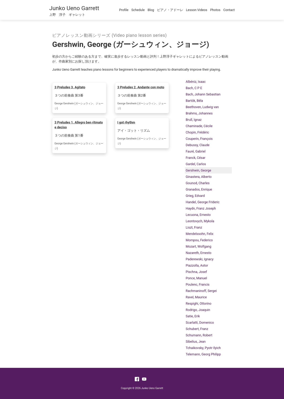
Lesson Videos (196, 10)
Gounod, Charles (198, 183)
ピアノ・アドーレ (170, 10)
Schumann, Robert (199, 335)
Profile (123, 10)
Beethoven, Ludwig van (202, 107)
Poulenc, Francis (197, 284)
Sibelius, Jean (196, 341)
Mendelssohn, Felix (199, 234)
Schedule (138, 10)
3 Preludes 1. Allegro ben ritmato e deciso (79, 124)
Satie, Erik (193, 316)
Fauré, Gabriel (195, 151)
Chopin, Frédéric (197, 132)
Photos (215, 10)
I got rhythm (126, 122)
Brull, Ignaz (194, 120)
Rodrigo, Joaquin (198, 310)
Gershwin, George (198, 170)
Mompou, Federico (199, 240)
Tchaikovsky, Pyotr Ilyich (203, 348)
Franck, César (195, 158)
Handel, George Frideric (203, 202)
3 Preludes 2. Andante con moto (140, 87)
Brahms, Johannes (199, 113)
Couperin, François (199, 139)
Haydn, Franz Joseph (201, 208)
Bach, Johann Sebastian (203, 94)
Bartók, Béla (194, 101)
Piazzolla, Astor (197, 265)
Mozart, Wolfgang (198, 246)
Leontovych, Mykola (200, 221)
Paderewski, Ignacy (199, 259)
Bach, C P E (194, 88)
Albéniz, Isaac (196, 81)
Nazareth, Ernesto (198, 253)
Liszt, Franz (194, 227)
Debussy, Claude (197, 145)
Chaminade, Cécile (199, 126)
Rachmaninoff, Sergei (201, 291)
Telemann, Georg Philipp (203, 354)
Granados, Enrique (199, 189)
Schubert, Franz (197, 329)
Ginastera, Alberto (199, 177)
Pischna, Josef (196, 272)
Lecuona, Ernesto (198, 215)
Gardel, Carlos (196, 164)
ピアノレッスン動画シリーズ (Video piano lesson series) (109, 35)
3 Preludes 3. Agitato (70, 87)
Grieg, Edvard (195, 196)
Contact (229, 10)
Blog (151, 10)
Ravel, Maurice (196, 297)
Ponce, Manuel (196, 278)
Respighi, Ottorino (198, 303)
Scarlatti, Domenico (200, 322)
